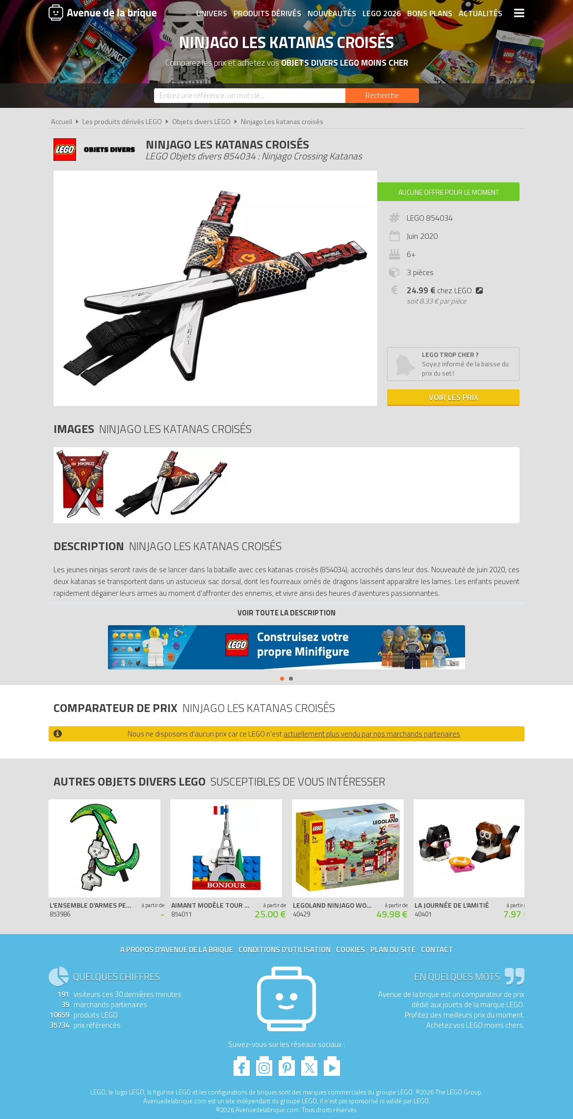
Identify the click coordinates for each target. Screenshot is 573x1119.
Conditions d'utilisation (284, 949)
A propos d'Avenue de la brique (176, 949)
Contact (437, 949)
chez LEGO (447, 290)
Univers (211, 13)
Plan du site (393, 949)
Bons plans (429, 13)
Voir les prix (453, 397)
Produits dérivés (267, 13)
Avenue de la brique (102, 12)
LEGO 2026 (382, 13)
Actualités (480, 13)
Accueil (61, 121)
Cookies (350, 949)
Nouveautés (332, 13)
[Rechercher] (382, 95)
